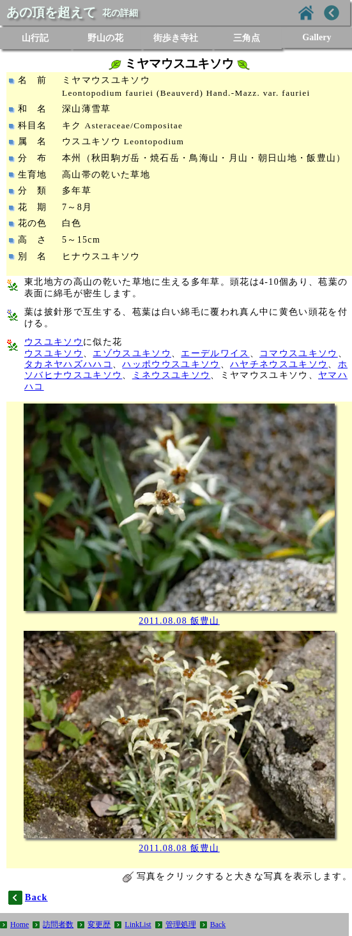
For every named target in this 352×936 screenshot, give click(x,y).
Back (218, 924)
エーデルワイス (215, 353)
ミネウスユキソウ (171, 375)
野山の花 (105, 38)
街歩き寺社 (175, 38)
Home (19, 924)
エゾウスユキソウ (132, 353)
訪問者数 (58, 924)
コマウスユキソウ (298, 353)
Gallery (316, 37)
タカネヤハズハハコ (68, 364)
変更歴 (99, 924)
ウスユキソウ (53, 342)
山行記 (35, 38)
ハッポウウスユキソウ (171, 364)
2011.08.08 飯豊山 (179, 621)
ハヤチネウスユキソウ (279, 364)
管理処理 (180, 924)
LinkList (138, 924)
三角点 (246, 38)
